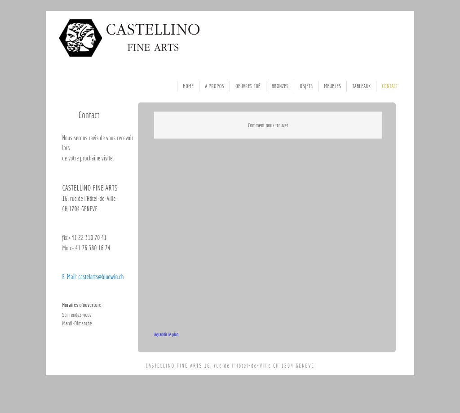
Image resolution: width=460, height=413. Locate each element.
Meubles (332, 86)
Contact (390, 86)
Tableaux (361, 86)
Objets (306, 86)
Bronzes (280, 86)
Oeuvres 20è (248, 86)
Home (188, 86)
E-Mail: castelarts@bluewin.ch (93, 276)
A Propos (214, 86)
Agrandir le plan (166, 334)
